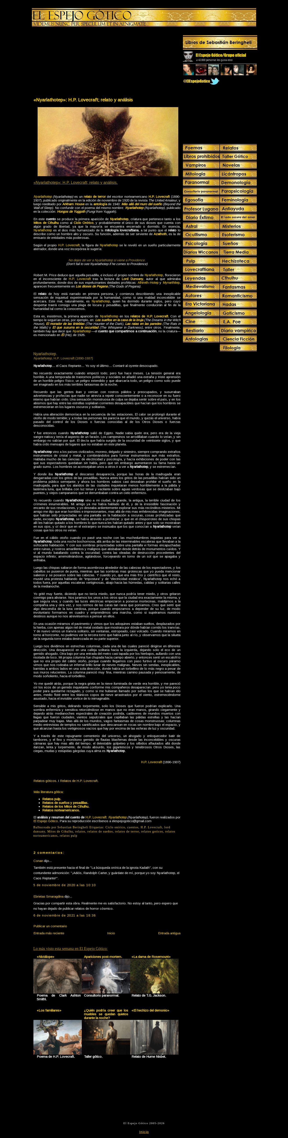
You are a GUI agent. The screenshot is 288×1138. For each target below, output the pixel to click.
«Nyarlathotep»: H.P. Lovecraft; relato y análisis (83, 99)
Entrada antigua (169, 933)
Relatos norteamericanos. (61, 810)
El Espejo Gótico (45, 821)
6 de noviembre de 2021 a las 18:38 (64, 915)
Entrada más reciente (48, 933)
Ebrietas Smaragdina (48, 896)
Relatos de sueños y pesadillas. (65, 803)
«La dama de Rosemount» (151, 957)
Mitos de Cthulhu (60, 831)
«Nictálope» (45, 957)
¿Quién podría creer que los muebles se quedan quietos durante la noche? (106, 1014)
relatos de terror (127, 831)
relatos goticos (152, 831)
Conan (38, 861)
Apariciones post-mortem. (103, 957)
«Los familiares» (49, 1010)
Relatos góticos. (45, 781)
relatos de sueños (100, 831)
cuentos (133, 827)
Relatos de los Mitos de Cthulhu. (65, 806)
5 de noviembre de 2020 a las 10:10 (64, 885)
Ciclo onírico (115, 827)
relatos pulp (68, 835)
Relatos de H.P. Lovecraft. (79, 781)
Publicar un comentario (50, 926)
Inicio (111, 933)
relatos (80, 831)
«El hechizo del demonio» (150, 1010)
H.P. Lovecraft (151, 827)
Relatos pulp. (51, 799)
